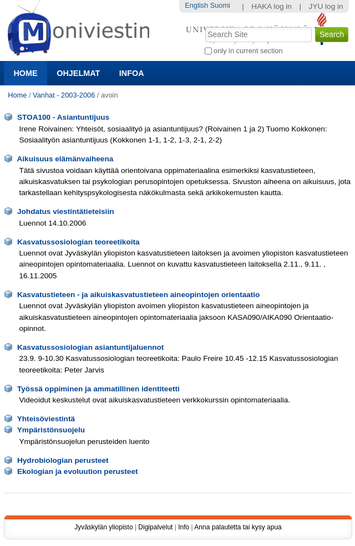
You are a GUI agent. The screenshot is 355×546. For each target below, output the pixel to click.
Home (25, 73)
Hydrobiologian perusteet (63, 460)
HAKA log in (271, 6)
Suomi (220, 5)
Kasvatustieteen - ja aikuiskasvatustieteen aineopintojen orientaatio (138, 294)
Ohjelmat (78, 73)
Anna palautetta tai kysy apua (237, 527)
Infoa (131, 73)
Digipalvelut (155, 527)
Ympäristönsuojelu (51, 430)
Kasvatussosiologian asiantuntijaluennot (90, 347)
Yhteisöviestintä (46, 419)
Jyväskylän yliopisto (103, 527)
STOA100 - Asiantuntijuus (63, 117)
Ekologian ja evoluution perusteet (77, 471)
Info (183, 527)
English (196, 5)
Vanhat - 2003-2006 (64, 95)
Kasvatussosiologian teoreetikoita (78, 242)
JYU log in (326, 6)
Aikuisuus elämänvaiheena (65, 159)
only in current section (248, 51)
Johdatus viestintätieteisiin (65, 211)
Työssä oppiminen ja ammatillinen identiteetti (98, 389)
